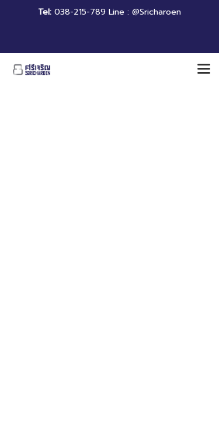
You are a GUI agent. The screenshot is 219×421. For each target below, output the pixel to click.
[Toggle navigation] (204, 69)
